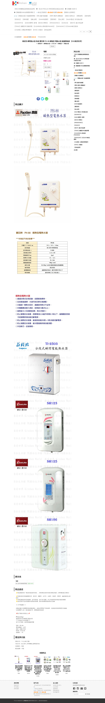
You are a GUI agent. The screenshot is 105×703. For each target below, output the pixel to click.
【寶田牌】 (53, 19)
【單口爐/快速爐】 (42, 16)
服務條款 (55, 688)
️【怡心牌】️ (61, 19)
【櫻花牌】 (79, 16)
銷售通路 (16, 688)
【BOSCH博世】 (43, 22)
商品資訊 (52, 46)
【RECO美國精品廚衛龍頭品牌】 (24, 9)
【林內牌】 (87, 16)
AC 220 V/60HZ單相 (50, 54)
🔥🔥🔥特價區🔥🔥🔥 (55, 12)
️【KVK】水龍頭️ (37, 29)
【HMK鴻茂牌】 (43, 19)
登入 (60, 685)
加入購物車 (47, 67)
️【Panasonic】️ (54, 22)
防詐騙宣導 (56, 692)
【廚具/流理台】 (69, 16)
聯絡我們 (16, 685)
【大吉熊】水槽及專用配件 (23, 29)
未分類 (75, 150)
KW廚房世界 (18, 37)
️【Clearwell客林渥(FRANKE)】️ (44, 26)
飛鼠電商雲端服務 (42, 700)
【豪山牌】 (33, 19)
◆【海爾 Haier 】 (71, 9)
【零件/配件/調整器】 (56, 16)
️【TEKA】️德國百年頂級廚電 (23, 26)
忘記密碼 (55, 687)
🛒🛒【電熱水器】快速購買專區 (24, 16)
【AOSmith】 (19, 22)
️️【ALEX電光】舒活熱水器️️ (74, 19)
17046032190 (42, 37)
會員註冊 (55, 685)
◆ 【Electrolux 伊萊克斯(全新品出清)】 (50, 9)
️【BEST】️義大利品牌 (76, 22)
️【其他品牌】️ (47, 29)
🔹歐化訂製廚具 (41, 12)
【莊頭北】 (17, 19)
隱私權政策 (56, 690)
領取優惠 (87, 694)
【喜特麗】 (25, 19)
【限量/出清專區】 (69, 12)
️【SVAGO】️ (65, 22)
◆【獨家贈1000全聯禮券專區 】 (24, 12)
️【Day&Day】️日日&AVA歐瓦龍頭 (67, 26)
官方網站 (16, 687)
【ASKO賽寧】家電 (30, 22)
